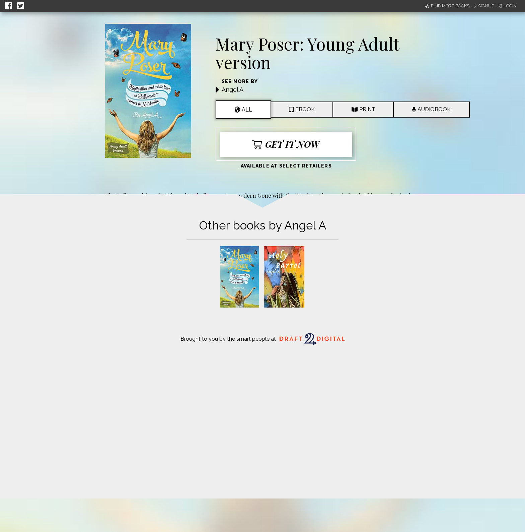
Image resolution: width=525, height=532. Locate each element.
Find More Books (447, 5)
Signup (483, 5)
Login (507, 5)
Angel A (232, 89)
